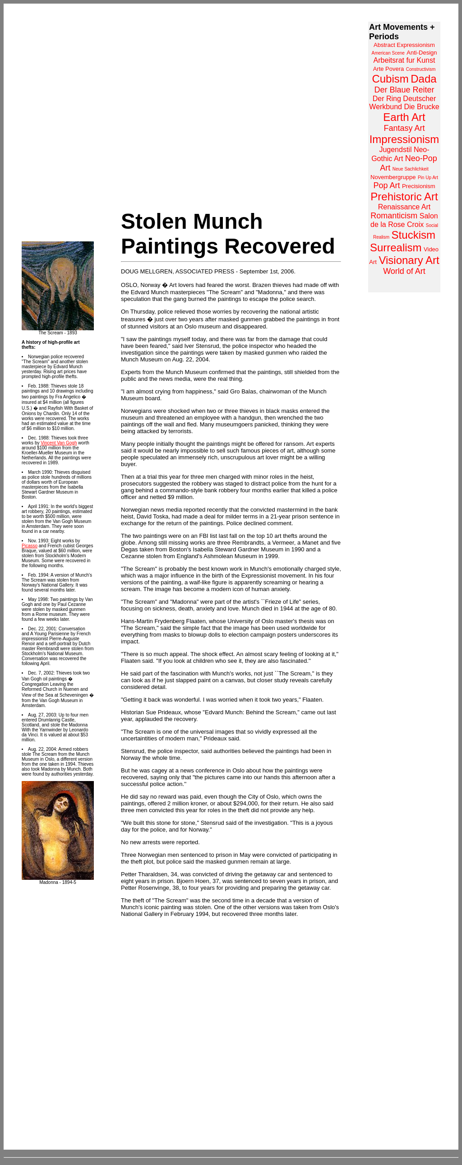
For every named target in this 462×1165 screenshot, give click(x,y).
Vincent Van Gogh (59, 442)
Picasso (29, 545)
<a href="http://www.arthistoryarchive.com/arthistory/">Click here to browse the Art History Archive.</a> (404, 157)
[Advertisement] (404, 427)
